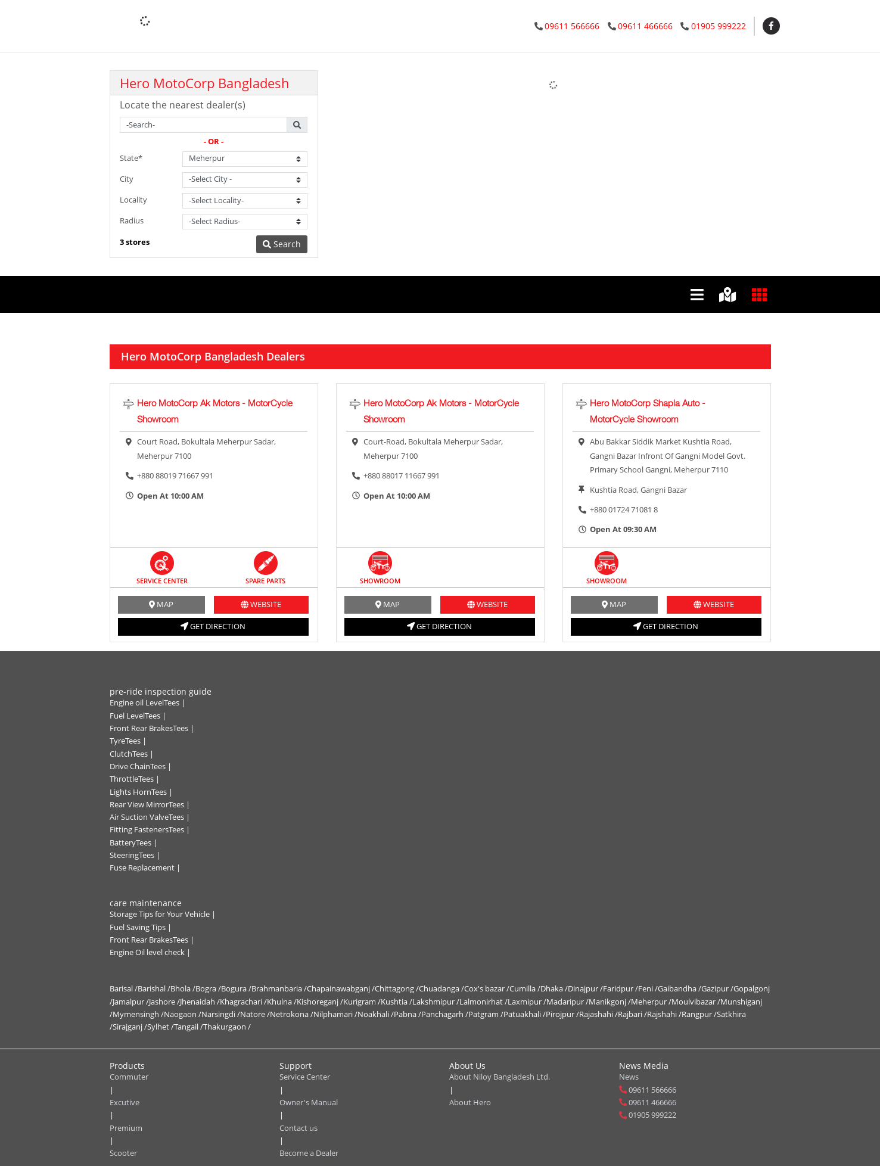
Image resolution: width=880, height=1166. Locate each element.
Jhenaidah (200, 1001)
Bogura (236, 988)
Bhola (182, 988)
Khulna (282, 1001)
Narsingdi (220, 1014)
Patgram (485, 1014)
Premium (126, 1128)
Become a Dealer (308, 1153)
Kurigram (362, 1001)
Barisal (124, 988)
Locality (133, 199)
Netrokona (291, 1014)
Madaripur (567, 1001)
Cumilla (524, 988)
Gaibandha (679, 988)
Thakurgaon (227, 1026)
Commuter (129, 1076)
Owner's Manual (308, 1102)
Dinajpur (585, 988)
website (261, 604)
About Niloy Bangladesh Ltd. (499, 1076)
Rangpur (699, 1014)
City (126, 178)
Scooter (123, 1153)
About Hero (470, 1102)
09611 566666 (572, 26)
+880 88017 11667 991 (401, 475)
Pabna (407, 1014)
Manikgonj (610, 1001)
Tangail (188, 1026)
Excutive (124, 1102)
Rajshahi (664, 1014)
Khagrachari (243, 1001)
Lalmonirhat (483, 1001)
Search (282, 244)
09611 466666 (645, 26)
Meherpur (651, 1001)
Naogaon (182, 1014)
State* (131, 158)
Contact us (298, 1128)
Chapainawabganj (341, 988)
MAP (161, 604)
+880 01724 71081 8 (624, 509)
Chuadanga (441, 988)
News (629, 1076)
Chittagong (397, 988)
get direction (213, 626)
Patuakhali (524, 1014)
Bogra (208, 988)
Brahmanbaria (279, 988)
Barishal (154, 988)
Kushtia (396, 1001)
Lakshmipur (435, 1001)
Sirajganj (130, 1026)
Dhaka (554, 988)
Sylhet (160, 1026)
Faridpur (620, 988)
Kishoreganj (320, 1001)
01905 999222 (718, 26)
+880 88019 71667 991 (175, 475)
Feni (648, 988)
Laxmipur (527, 1001)
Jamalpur (131, 1001)
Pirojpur (562, 1014)
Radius (132, 220)
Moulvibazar (695, 1001)
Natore (255, 1014)
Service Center (304, 1076)
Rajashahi (598, 1014)
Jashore (164, 1001)
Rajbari (632, 1014)
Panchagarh (444, 1014)
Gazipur (717, 988)
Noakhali (375, 1014)
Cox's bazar (486, 988)
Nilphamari (335, 1014)
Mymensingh (138, 1014)
